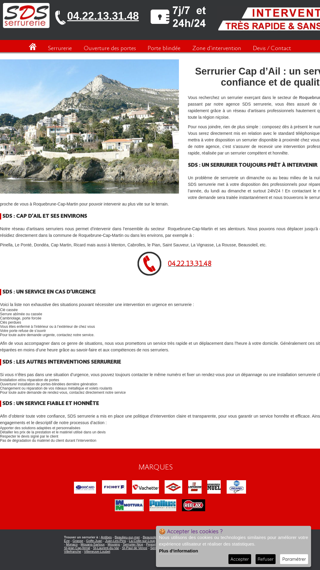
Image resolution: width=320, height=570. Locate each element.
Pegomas (153, 544)
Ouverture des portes (110, 48)
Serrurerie (60, 48)
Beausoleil (150, 537)
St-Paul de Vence (134, 548)
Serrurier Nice (133, 544)
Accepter (240, 559)
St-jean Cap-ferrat (77, 548)
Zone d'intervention (216, 48)
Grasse (77, 541)
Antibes (106, 537)
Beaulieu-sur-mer (127, 537)
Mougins (114, 544)
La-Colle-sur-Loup (142, 541)
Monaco (72, 544)
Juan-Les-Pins (115, 541)
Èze (67, 541)
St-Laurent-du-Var (106, 548)
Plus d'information (178, 550)
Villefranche (72, 551)
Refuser (266, 559)
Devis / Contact (272, 48)
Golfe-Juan (94, 541)
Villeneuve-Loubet (97, 551)
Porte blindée (164, 48)
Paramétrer (294, 559)
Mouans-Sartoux (93, 544)
